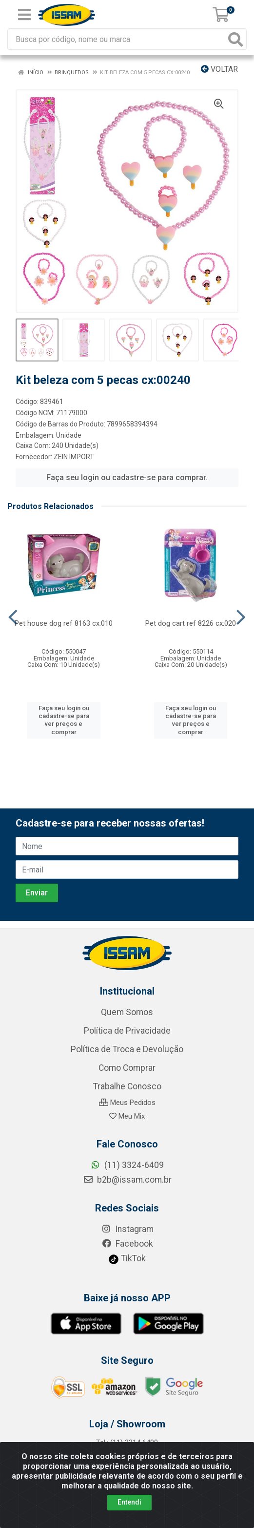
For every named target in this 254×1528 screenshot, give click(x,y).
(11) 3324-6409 (127, 1165)
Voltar (219, 69)
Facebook (127, 1244)
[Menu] (24, 14)
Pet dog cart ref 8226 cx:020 (190, 623)
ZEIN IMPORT (74, 457)
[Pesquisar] (235, 39)
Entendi (129, 1502)
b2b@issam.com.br (127, 1180)
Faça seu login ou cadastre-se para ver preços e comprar (64, 720)
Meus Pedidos (127, 1102)
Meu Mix (127, 1116)
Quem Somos (127, 1012)
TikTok (127, 1258)
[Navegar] (13, 617)
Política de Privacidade (127, 1031)
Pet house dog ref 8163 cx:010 (64, 623)
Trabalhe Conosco (127, 1086)
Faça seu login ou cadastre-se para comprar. (127, 477)
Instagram (127, 1229)
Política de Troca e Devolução (127, 1049)
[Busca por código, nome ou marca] (117, 39)
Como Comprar (127, 1068)
